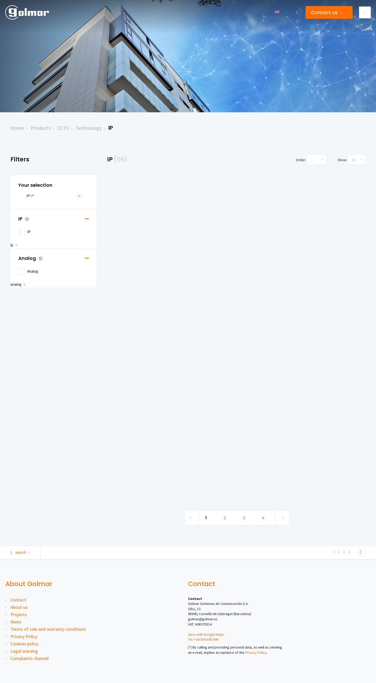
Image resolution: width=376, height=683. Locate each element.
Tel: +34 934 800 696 (203, 639)
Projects (18, 614)
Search (20, 552)
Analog (31, 258)
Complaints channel (29, 658)
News (15, 622)
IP (110, 128)
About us (19, 607)
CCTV (63, 128)
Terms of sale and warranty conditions (48, 629)
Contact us (326, 12)
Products (41, 128)
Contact (18, 600)
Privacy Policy (23, 636)
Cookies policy (24, 644)
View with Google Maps (206, 634)
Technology (88, 128)
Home (17, 128)
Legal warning (24, 651)
